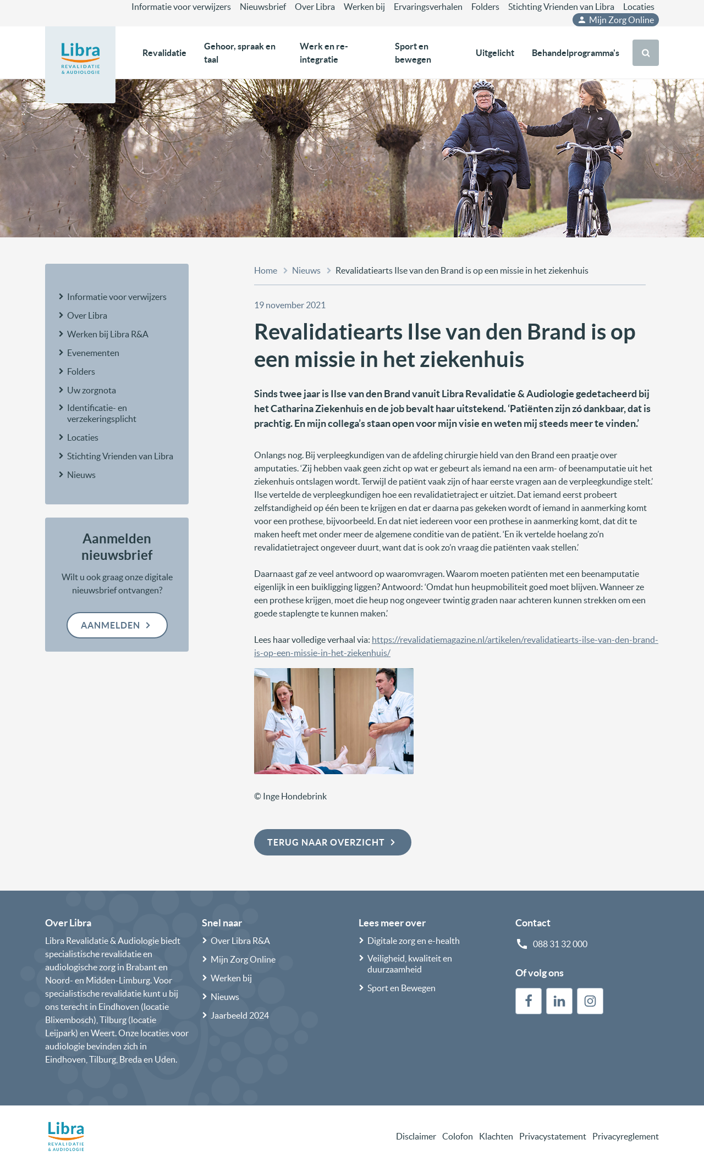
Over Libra (315, 7)
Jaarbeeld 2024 (240, 1015)
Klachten (496, 1136)
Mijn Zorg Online (615, 20)
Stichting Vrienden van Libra (561, 7)
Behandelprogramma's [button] (575, 53)
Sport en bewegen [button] (413, 52)
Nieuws (81, 475)
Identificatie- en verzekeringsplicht (101, 413)
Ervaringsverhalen (428, 7)
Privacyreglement (625, 1136)
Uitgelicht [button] (495, 53)
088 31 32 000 (560, 944)
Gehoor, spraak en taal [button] (240, 52)
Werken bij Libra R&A (107, 334)
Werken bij (364, 7)
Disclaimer (416, 1136)
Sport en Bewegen (401, 988)
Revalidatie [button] (164, 53)
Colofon (457, 1136)
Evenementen (93, 353)
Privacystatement (552, 1136)
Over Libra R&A (240, 941)
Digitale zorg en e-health (413, 941)
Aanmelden (117, 625)
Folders (485, 7)
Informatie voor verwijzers (181, 7)
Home (265, 270)
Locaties (638, 7)
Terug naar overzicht (332, 842)
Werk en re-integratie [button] (324, 52)
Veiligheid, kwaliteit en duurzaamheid (409, 963)
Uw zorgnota (91, 390)
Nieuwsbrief (263, 7)
